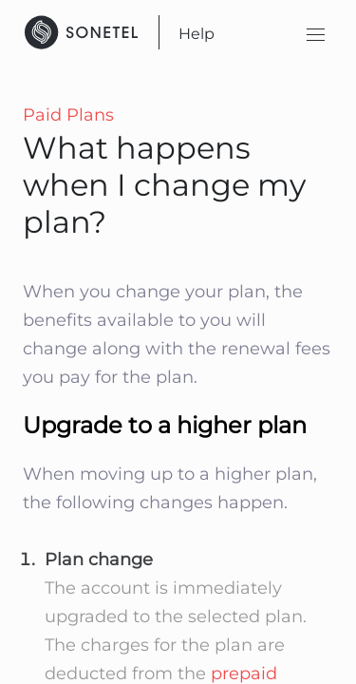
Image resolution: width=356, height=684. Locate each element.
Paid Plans (68, 114)
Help (196, 34)
